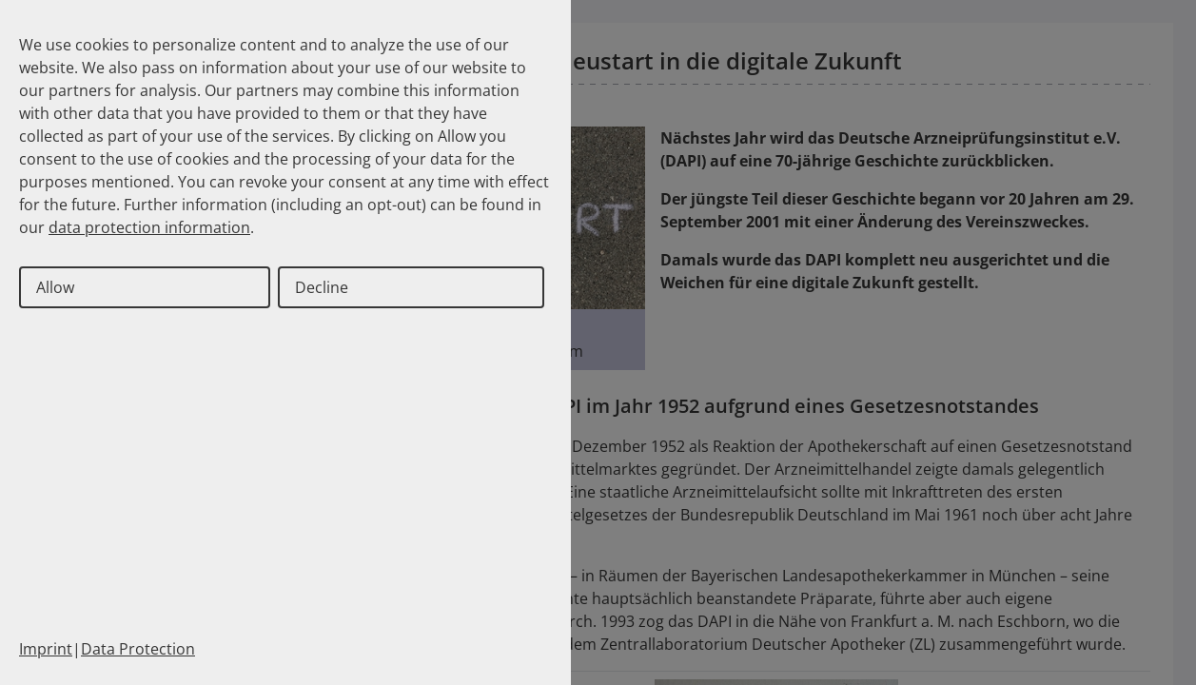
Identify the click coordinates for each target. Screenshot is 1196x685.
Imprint (45, 648)
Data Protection (138, 648)
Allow (55, 287)
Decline (321, 287)
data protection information (149, 227)
